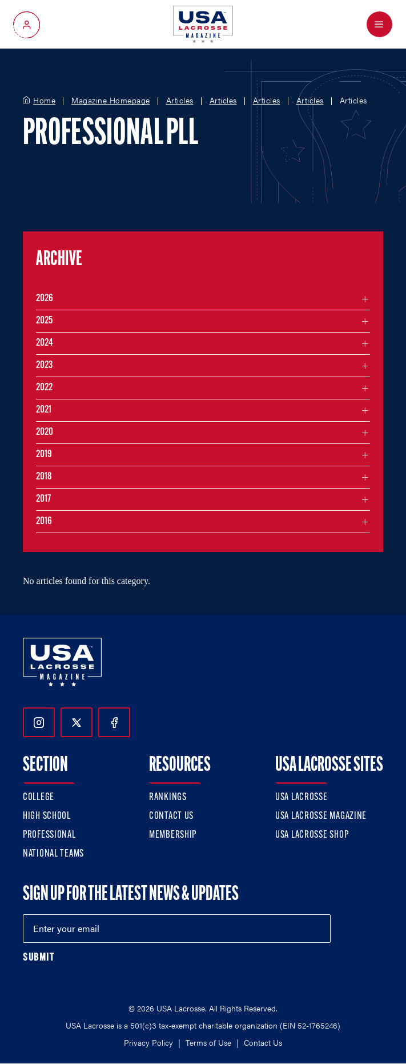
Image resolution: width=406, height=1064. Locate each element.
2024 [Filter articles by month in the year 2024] (44, 343)
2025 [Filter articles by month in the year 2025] (44, 320)
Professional (49, 835)
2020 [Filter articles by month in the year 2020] (44, 432)
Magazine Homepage (110, 100)
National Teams (53, 854)
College (38, 797)
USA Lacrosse (301, 797)
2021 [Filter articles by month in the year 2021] (43, 410)
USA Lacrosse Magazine (321, 816)
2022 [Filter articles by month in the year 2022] (44, 387)
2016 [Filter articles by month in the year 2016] (44, 521)
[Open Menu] (379, 24)
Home (44, 100)
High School (47, 816)
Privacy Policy (148, 1042)
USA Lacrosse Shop (311, 835)
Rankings (168, 797)
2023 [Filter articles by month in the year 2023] (44, 365)
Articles (180, 100)
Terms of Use (208, 1042)
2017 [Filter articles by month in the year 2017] (43, 499)
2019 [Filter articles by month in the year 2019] (44, 454)
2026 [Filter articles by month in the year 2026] (44, 298)
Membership (172, 835)
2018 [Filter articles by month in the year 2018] (44, 476)
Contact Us (171, 816)
